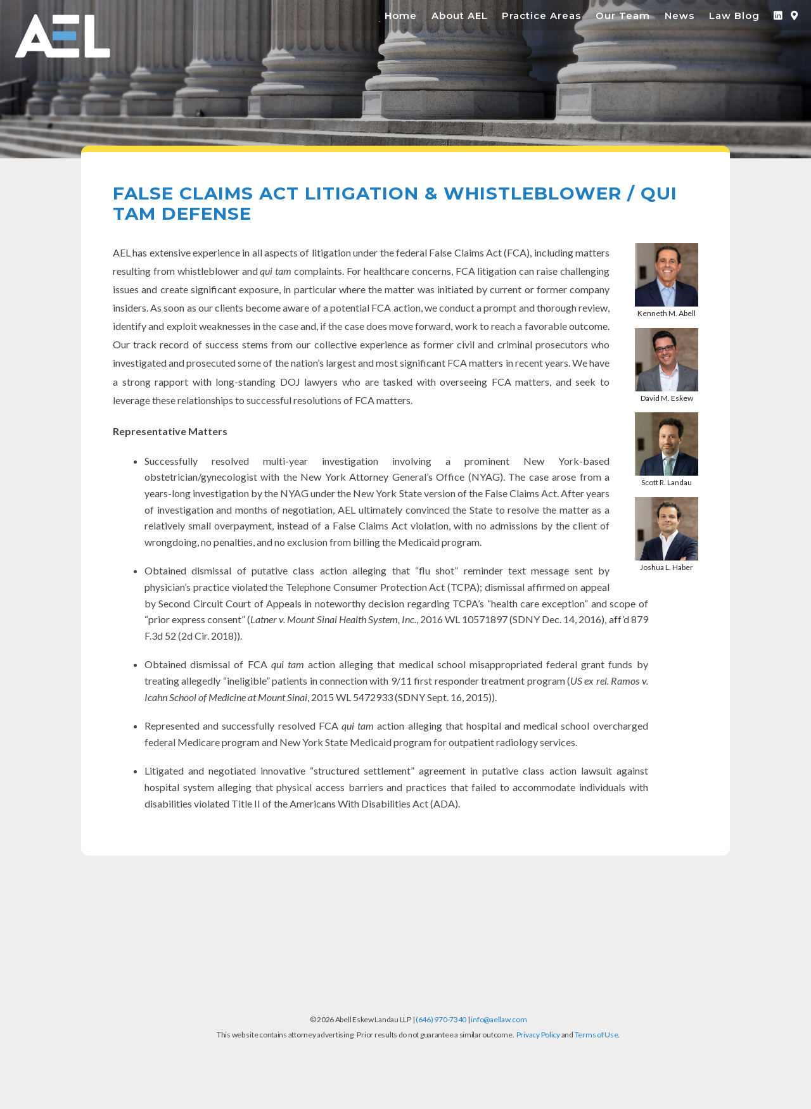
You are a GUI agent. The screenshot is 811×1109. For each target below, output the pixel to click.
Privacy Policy (538, 1034)
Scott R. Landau (666, 482)
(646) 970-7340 (441, 1019)
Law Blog (734, 16)
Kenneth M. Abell (666, 313)
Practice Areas (541, 16)
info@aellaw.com (499, 1019)
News (679, 16)
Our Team (623, 16)
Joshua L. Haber (666, 567)
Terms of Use (596, 1034)
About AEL (459, 16)
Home (401, 16)
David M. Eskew (667, 398)
